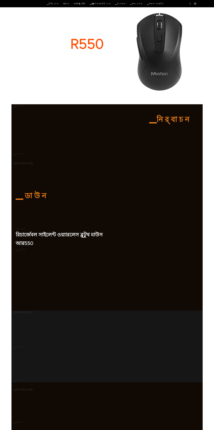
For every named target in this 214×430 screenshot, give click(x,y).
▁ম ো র (18, 106)
